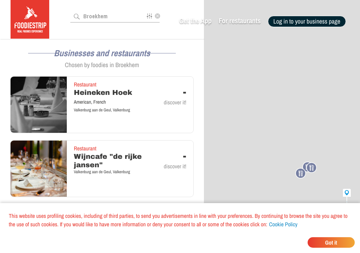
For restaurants (240, 21)
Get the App (195, 21)
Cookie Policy (283, 224)
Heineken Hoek (103, 93)
